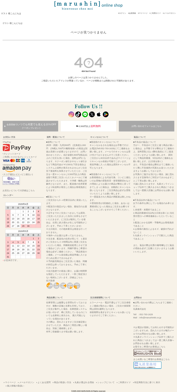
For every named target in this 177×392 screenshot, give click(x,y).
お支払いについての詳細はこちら (19, 190)
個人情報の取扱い (15, 385)
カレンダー (8, 195)
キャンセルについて (99, 137)
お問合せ (138, 297)
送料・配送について (56, 137)
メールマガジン (170, 13)
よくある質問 (44, 382)
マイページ (143, 13)
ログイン (122, 13)
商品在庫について (55, 297)
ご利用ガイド (156, 13)
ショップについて (105, 382)
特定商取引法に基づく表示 (147, 382)
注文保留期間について (100, 297)
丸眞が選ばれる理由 (84, 382)
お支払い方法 (9, 137)
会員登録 (132, 13)
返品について (140, 137)
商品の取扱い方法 (62, 382)
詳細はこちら (76, 277)
